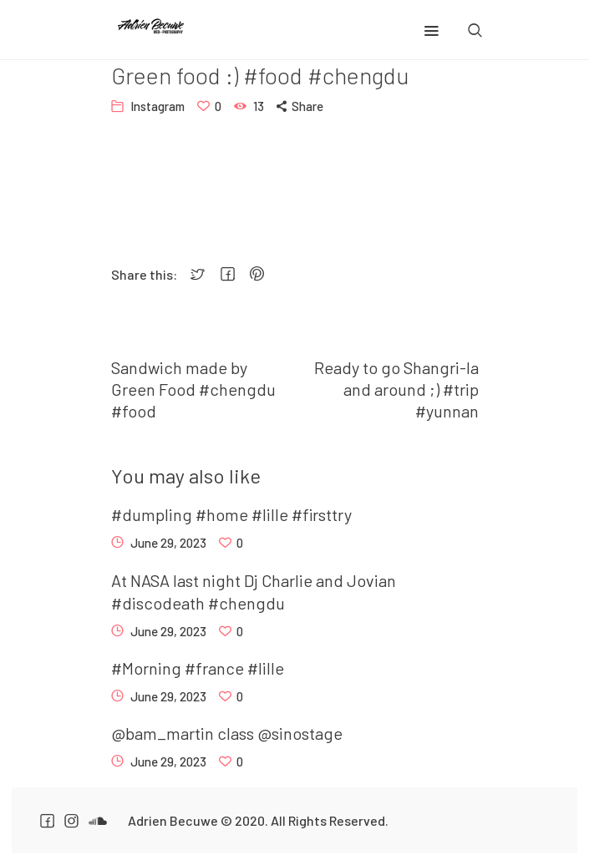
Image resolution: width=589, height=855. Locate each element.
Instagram (157, 106)
